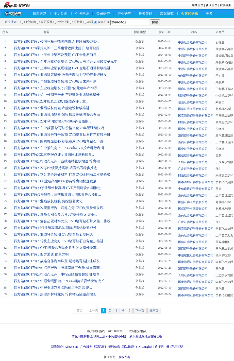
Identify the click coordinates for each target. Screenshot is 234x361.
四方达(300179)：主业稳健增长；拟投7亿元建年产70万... (57, 88)
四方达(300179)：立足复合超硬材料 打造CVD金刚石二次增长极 (62, 174)
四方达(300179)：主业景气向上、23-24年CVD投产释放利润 (59, 148)
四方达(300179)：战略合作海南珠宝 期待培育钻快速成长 (57, 261)
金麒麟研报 (189, 14)
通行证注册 (161, 346)
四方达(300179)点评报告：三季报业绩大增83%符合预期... (57, 194)
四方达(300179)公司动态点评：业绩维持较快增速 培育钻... (58, 161)
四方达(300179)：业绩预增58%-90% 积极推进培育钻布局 (57, 115)
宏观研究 (167, 14)
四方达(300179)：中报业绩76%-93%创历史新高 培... (53, 288)
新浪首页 (211, 5)
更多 (209, 14)
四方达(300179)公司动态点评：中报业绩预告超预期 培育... (58, 274)
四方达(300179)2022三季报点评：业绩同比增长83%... (54, 154)
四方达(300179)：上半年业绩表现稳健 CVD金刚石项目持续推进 (62, 68)
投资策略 (145, 14)
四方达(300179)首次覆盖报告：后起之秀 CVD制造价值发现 (58, 208)
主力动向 (61, 14)
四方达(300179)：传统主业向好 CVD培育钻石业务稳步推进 (58, 241)
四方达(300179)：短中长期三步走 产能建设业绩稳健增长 (57, 95)
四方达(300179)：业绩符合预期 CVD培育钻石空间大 (53, 234)
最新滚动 (40, 14)
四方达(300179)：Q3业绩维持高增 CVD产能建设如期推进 (57, 188)
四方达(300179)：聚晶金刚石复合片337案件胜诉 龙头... (55, 214)
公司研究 (103, 14)
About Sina (71, 346)
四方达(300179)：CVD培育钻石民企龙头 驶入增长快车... (56, 248)
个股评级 (82, 14)
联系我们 (100, 346)
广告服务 (86, 346)
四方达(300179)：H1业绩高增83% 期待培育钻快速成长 (55, 228)
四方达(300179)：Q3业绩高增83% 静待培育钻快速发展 (55, 181)
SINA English (144, 346)
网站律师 (128, 346)
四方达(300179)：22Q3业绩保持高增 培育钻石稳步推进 (55, 168)
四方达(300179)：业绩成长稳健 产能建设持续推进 (51, 108)
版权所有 (124, 357)
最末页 (154, 310)
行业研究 (124, 14)
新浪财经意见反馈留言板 (146, 336)
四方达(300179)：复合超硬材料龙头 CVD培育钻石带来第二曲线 (62, 221)
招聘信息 (114, 346)
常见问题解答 (81, 336)
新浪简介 (57, 346)
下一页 (139, 310)
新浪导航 (225, 5)
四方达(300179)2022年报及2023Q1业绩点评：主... (51, 101)
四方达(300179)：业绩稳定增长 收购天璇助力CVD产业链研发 (60, 75)
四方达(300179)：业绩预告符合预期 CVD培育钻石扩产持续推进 (62, 135)
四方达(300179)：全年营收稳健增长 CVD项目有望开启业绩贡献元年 (65, 61)
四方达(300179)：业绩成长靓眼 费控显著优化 (48, 201)
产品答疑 (177, 346)
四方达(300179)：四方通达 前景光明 (41, 254)
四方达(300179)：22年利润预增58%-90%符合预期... (52, 121)
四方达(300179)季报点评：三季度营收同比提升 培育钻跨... (58, 48)
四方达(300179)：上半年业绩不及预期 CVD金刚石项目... (56, 55)
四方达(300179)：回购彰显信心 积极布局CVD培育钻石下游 (58, 141)
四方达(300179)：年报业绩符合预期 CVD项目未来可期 (55, 81)
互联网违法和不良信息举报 (108, 336)
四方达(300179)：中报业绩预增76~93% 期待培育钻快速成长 (59, 281)
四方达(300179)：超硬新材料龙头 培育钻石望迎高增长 (55, 294)
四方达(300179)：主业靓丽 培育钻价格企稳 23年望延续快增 (59, 128)
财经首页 (197, 5)
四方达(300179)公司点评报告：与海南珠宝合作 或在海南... (58, 268)
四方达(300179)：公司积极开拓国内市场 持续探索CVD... (56, 41)
